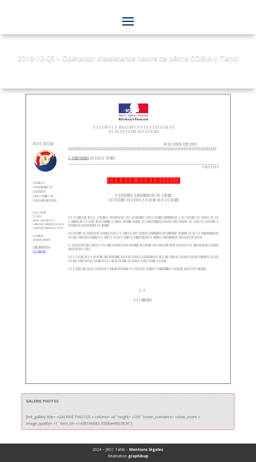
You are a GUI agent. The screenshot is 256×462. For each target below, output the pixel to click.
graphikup (138, 455)
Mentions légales (146, 449)
